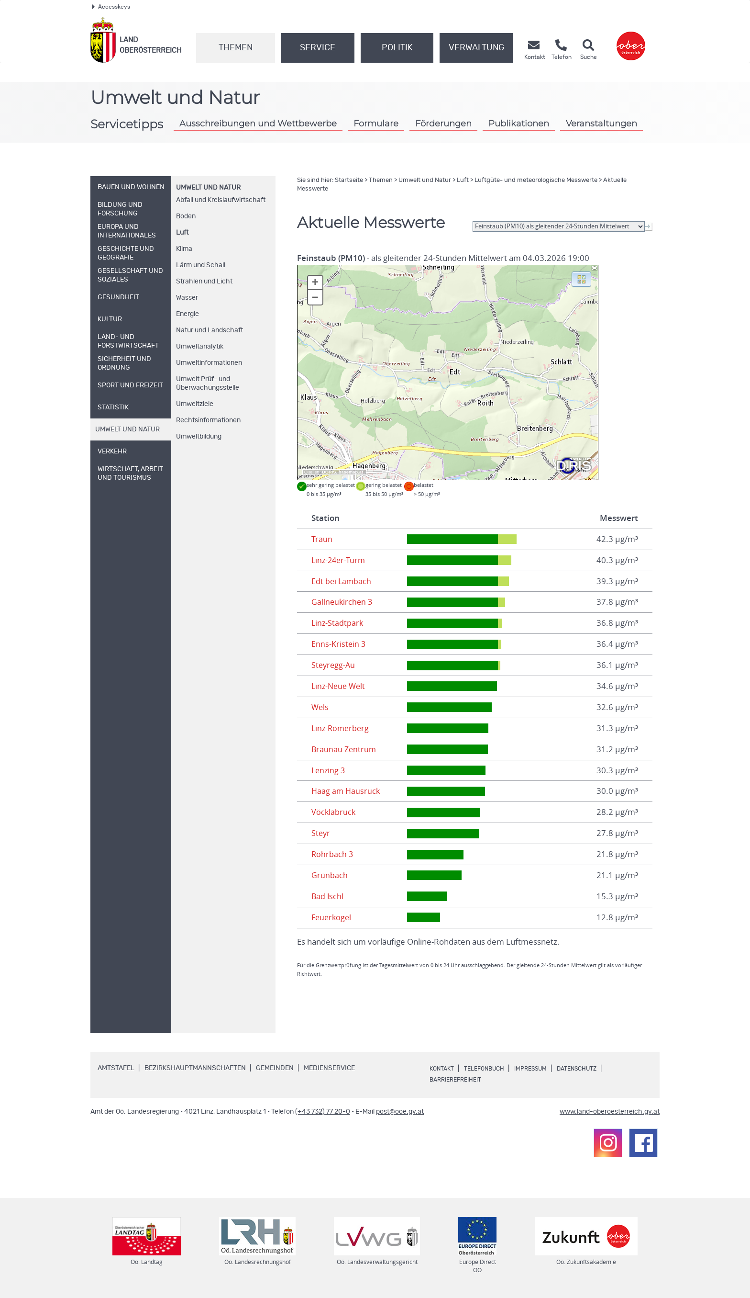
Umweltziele (194, 404)
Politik (397, 48)
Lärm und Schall (200, 265)
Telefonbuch (490, 1068)
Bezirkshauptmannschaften (195, 1068)
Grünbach (329, 875)
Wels (320, 707)
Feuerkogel (332, 917)
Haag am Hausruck (346, 791)
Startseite (349, 180)
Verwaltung (476, 48)
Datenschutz (595, 1068)
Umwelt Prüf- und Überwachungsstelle (207, 383)
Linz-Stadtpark (337, 623)
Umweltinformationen (209, 363)
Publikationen (518, 123)
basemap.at (351, 472)
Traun (321, 539)
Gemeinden (275, 1068)
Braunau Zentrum (344, 749)
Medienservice (329, 1068)
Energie (187, 314)
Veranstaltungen (601, 123)
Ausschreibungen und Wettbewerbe (258, 123)
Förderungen (443, 123)
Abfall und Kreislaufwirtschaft (220, 200)
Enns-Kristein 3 (338, 644)
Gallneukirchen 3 (342, 602)
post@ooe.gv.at (400, 1111)
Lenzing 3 (329, 770)
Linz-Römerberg (341, 728)
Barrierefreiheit (459, 1079)
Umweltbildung (198, 436)
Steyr (321, 833)
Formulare (375, 123)
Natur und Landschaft (209, 330)
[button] (581, 278)
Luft (182, 232)
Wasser (187, 297)
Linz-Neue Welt (339, 686)
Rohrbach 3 (332, 854)
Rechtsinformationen (208, 420)
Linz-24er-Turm (339, 560)
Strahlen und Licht (204, 281)
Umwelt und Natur (208, 187)
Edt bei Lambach (342, 581)
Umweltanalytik (199, 346)
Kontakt (443, 1068)
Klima (184, 249)
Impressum (543, 1068)
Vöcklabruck (333, 812)
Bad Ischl (327, 896)
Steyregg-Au (334, 665)
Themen (236, 48)
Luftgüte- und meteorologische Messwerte (535, 180)
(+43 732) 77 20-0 (322, 1111)
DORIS (329, 472)
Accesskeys (111, 7)
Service (317, 48)
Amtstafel (116, 1068)
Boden (186, 216)
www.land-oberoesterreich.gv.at (610, 1111)
